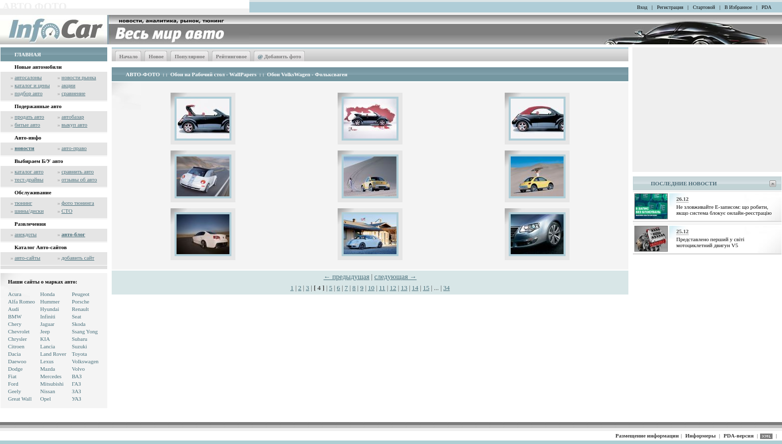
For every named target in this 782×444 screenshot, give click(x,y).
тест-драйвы (28, 179)
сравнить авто (77, 171)
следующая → (396, 277)
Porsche (80, 301)
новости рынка (78, 77)
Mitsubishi (52, 384)
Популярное (190, 56)
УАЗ (76, 399)
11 (382, 288)
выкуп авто (74, 125)
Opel (45, 399)
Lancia (47, 346)
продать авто (29, 117)
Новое (156, 56)
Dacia (14, 354)
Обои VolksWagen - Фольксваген (307, 74)
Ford (13, 384)
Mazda (47, 369)
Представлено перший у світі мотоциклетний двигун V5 (710, 242)
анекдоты (25, 234)
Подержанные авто (38, 106)
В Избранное (738, 7)
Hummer (50, 301)
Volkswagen (85, 361)
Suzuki (79, 346)
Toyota (79, 354)
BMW (15, 316)
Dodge (15, 369)
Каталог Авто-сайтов (40, 247)
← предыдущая (347, 277)
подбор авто (28, 93)
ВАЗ (77, 376)
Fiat (12, 376)
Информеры (700, 436)
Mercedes (51, 376)
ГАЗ (76, 384)
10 (371, 288)
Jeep (45, 331)
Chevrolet (18, 331)
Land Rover (53, 354)
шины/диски (28, 211)
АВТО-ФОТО (143, 74)
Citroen (16, 346)
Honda (47, 294)
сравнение (73, 93)
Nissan (47, 391)
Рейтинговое (231, 56)
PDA (767, 7)
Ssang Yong (85, 331)
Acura (14, 294)
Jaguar (47, 324)
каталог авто (28, 171)
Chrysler (17, 339)
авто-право (74, 148)
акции (68, 85)
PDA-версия (739, 436)
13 (404, 288)
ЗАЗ (76, 391)
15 (426, 288)
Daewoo (17, 361)
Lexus (47, 361)
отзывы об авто (79, 179)
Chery (14, 324)
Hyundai (49, 309)
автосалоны (28, 77)
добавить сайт (77, 258)
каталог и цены (32, 85)
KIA (45, 339)
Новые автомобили (38, 67)
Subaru (79, 339)
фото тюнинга (77, 203)
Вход (642, 7)
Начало (128, 56)
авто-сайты (27, 258)
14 (415, 288)
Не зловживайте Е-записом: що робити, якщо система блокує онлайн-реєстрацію (724, 210)
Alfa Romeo (21, 301)
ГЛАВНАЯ (27, 54)
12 (393, 288)
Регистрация (670, 7)
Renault (80, 309)
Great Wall (19, 399)
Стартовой (704, 7)
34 (446, 288)
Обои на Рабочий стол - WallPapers (214, 74)
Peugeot (80, 294)
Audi (13, 309)
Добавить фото (279, 56)
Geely (14, 391)
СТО (66, 211)
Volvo (78, 369)
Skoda (79, 324)
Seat (76, 316)
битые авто (27, 125)
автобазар (72, 117)
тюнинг (23, 203)
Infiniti (48, 316)
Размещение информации (647, 436)
